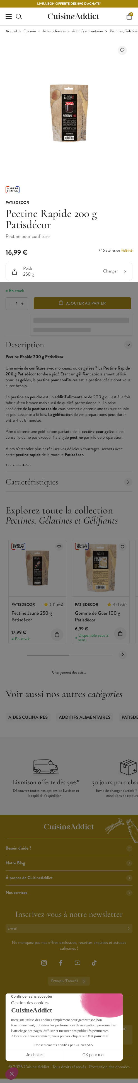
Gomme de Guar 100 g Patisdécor (97, 616)
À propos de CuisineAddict (69, 878)
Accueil (11, 31)
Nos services (69, 892)
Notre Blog (69, 863)
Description (69, 344)
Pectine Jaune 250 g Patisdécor (31, 616)
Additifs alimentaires (87, 31)
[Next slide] (122, 655)
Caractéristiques (69, 482)
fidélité (127, 250)
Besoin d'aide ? (69, 848)
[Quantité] (16, 304)
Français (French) (69, 981)
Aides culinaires (54, 31)
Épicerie (29, 31)
